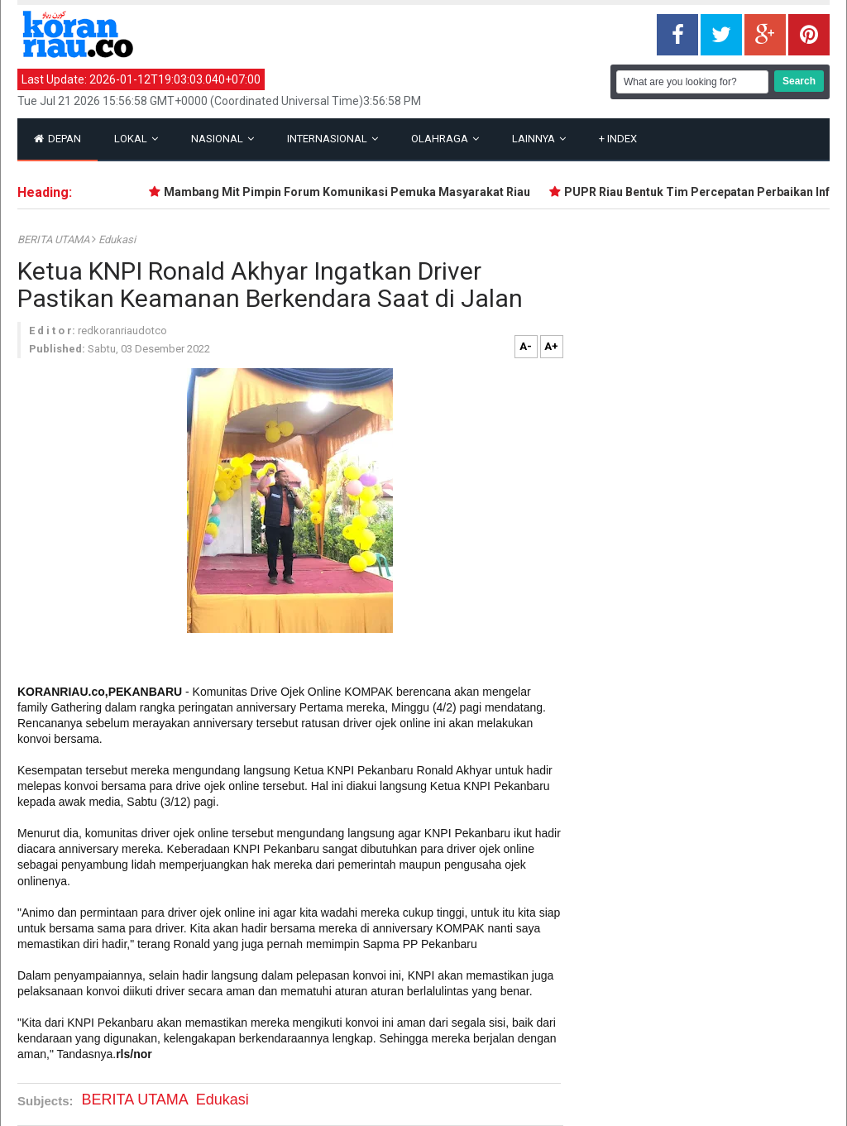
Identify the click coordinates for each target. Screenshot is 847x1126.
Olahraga (445, 138)
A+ (551, 346)
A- (525, 346)
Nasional (222, 138)
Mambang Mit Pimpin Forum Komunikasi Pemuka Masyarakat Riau (352, 192)
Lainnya (539, 138)
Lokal (136, 138)
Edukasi (117, 239)
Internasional (332, 138)
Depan (57, 138)
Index (618, 138)
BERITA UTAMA (54, 239)
